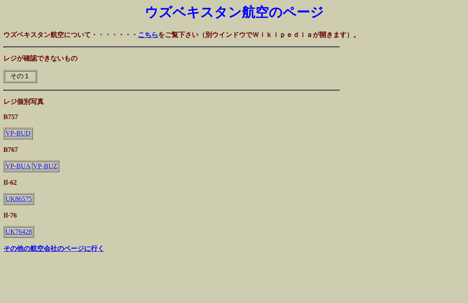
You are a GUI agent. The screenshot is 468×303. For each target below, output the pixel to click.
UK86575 (18, 198)
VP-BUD (18, 133)
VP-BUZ (45, 166)
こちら (148, 34)
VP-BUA (18, 166)
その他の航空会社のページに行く (53, 248)
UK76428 (18, 231)
